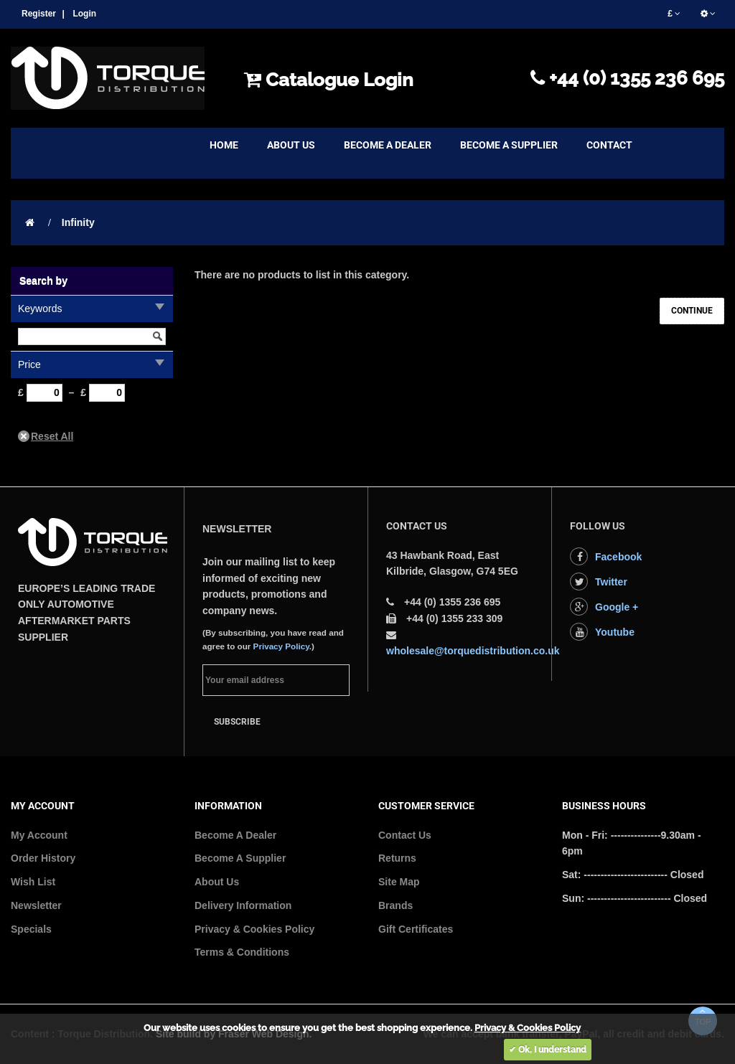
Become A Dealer (235, 835)
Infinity (78, 222)
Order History (43, 858)
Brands (395, 905)
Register (39, 14)
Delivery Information (243, 905)
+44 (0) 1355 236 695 (627, 78)
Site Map (399, 882)
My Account (39, 835)
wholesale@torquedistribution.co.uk (473, 650)
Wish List (33, 882)
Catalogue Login (328, 79)
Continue (692, 311)
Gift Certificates (415, 929)
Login (84, 14)
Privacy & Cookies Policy (254, 929)
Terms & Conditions (242, 952)
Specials (31, 929)
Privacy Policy (281, 646)
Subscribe (237, 722)
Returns (397, 858)
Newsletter (36, 905)
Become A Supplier (240, 858)
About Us (217, 882)
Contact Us (404, 835)
